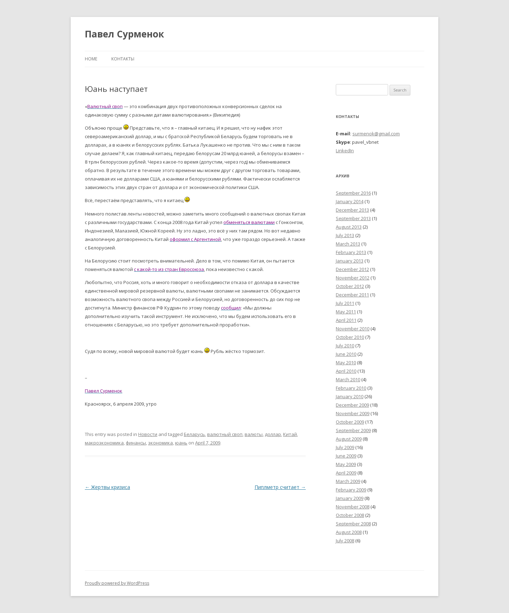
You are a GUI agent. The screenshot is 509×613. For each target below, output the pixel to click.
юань (181, 443)
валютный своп (224, 434)
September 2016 (353, 193)
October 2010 (350, 337)
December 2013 (352, 210)
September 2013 (353, 218)
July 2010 (345, 345)
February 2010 (351, 388)
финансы (136, 443)
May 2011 (346, 311)
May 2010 (346, 362)
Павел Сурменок (124, 34)
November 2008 (352, 506)
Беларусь (194, 434)
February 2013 (351, 252)
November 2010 (352, 328)
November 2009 (352, 413)
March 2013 (348, 244)
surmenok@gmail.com (376, 133)
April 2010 (346, 371)
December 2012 (352, 269)
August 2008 (349, 532)
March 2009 (348, 481)
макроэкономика (104, 443)
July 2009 (345, 447)
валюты (254, 434)
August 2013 (349, 227)
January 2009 (349, 498)
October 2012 (350, 286)
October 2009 (350, 422)
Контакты (122, 59)
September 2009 (353, 430)
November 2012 (352, 278)
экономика (160, 443)
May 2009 (346, 464)
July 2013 (345, 235)
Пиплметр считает (280, 487)
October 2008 (350, 515)
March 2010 (348, 379)
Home (91, 59)
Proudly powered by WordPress (117, 583)
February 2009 (351, 490)
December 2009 (352, 405)
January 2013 (349, 261)
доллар (273, 434)
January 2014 (349, 201)
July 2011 (345, 303)
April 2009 (346, 473)
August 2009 (349, 439)
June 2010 (346, 354)
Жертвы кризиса (107, 487)
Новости (147, 434)
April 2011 (346, 320)
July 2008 (345, 540)
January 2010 (349, 396)
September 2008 (353, 523)
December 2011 (352, 294)
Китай (290, 434)
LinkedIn (345, 150)
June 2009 (346, 456)
